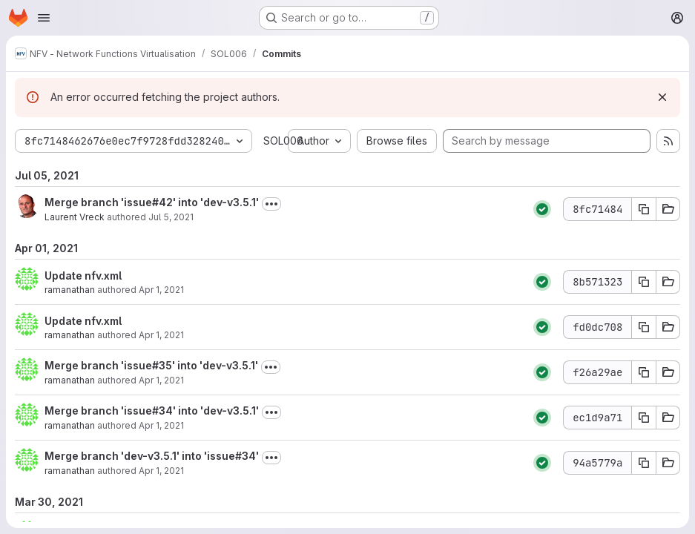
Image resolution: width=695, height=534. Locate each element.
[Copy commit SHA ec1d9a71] (644, 417)
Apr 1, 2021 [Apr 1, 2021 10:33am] (161, 425)
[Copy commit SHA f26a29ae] (644, 372)
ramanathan (70, 289)
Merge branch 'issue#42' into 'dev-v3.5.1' (152, 202)
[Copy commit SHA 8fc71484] (644, 209)
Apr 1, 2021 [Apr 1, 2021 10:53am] (161, 334)
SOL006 (283, 140)
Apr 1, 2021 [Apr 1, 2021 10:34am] (161, 380)
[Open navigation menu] (44, 18)
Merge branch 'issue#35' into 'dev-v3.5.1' (151, 365)
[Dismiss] (662, 97)
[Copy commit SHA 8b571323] (644, 282)
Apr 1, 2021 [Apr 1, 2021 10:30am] (161, 470)
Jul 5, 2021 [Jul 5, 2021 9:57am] (171, 216)
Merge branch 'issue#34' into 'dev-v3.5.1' (152, 410)
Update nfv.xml (83, 275)
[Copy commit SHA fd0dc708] (644, 327)
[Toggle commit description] (271, 204)
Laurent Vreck (75, 216)
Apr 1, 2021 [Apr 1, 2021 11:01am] (161, 289)
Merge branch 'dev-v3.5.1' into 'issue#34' (152, 455)
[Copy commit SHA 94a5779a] (644, 463)
